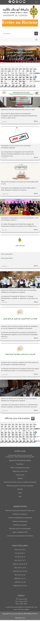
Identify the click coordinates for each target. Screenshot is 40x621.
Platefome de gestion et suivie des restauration (20, 485)
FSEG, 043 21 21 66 (20, 567)
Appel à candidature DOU (20, 532)
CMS (20, 496)
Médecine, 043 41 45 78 (20, 564)
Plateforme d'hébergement (20, 521)
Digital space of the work (20, 471)
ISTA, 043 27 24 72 (20, 549)
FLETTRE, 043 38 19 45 (20, 571)
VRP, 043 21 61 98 (20, 582)
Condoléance (20, 464)
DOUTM (20, 489)
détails (36, 121)
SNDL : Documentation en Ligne (20, 467)
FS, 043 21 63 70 (20, 557)
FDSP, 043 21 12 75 (20, 578)
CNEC (20, 493)
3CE (23, 618)
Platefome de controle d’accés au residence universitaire (20, 482)
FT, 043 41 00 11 (20, 553)
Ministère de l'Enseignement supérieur (20, 460)
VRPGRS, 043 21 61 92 (20, 586)
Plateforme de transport (20, 525)
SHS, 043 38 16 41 (20, 575)
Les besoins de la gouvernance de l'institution (20, 536)
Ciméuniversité (20, 475)
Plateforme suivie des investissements (20, 528)
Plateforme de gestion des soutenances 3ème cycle (20, 510)
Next (37, 77)
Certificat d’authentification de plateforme (20, 517)
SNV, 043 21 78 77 (20, 560)
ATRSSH (20, 478)
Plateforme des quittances (20, 514)
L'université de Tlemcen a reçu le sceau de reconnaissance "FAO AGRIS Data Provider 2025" (20, 456)
